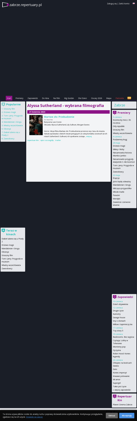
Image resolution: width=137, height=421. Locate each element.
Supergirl (117, 383)
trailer (58, 140)
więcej (89, 136)
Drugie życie (118, 310)
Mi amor (116, 379)
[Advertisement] (68, 76)
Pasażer (116, 195)
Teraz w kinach (11, 232)
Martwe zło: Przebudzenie (59, 116)
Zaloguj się (112, 3)
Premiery (19, 98)
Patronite (120, 98)
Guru (115, 369)
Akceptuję (127, 415)
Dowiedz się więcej (34, 417)
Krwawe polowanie (121, 376)
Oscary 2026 (96, 98)
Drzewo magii (119, 146)
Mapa (108, 98)
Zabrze (119, 105)
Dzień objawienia (120, 304)
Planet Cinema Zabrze (122, 404)
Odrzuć (112, 415)
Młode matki (118, 192)
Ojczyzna (117, 350)
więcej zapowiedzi (122, 390)
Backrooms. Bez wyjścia (123, 337)
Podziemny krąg (120, 139)
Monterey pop (119, 346)
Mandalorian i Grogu (122, 185)
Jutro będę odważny (122, 181)
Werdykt (116, 198)
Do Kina (45, 98)
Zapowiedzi (33, 98)
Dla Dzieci (82, 98)
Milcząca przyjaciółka (122, 188)
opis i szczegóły (47, 140)
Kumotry (117, 314)
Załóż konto (124, 3)
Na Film (56, 98)
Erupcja (116, 178)
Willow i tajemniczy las (122, 324)
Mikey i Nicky (118, 149)
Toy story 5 (118, 330)
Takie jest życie (119, 386)
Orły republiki (118, 126)
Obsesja (7, 128)
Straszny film (118, 129)
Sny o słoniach (119, 321)
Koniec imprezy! (120, 372)
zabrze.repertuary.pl (25, 4)
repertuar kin (33, 140)
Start (9, 98)
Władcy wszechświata (122, 133)
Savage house (119, 317)
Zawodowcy (118, 171)
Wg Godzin (69, 98)
